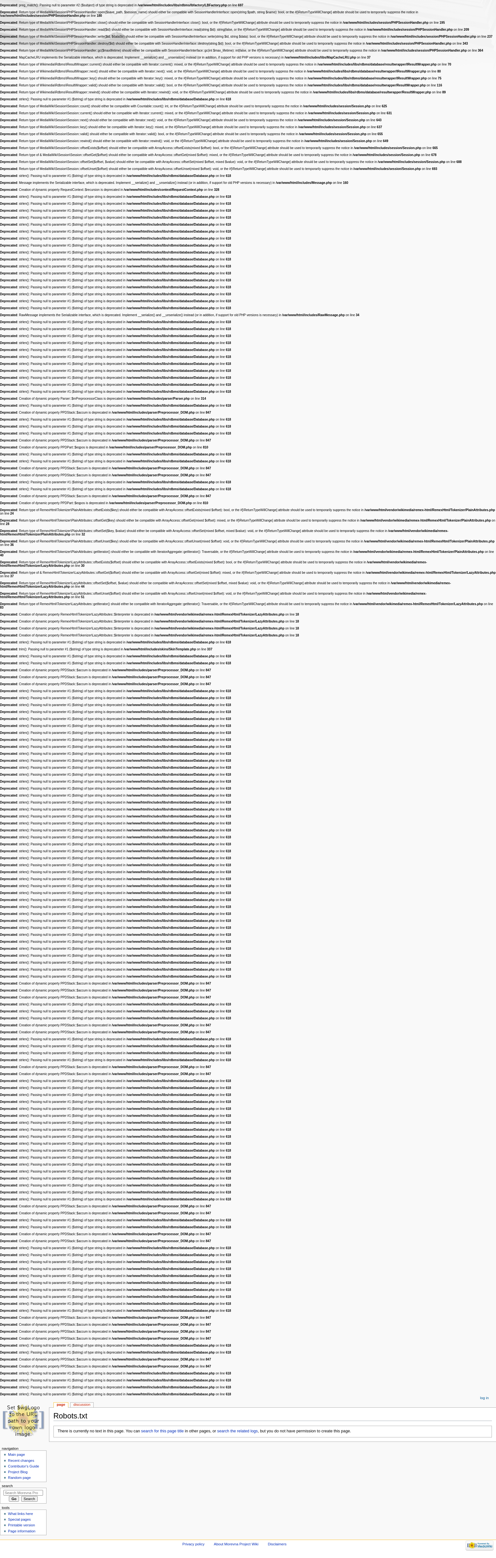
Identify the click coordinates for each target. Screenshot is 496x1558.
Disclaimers (277, 1544)
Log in (484, 1398)
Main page (16, 1454)
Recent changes (21, 1460)
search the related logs (237, 1431)
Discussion (81, 1404)
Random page (19, 1478)
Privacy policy (194, 1544)
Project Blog (18, 1472)
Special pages (19, 1519)
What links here (20, 1514)
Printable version (21, 1525)
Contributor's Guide (23, 1466)
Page (61, 1404)
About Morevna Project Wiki (236, 1544)
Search (7, 1486)
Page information (21, 1531)
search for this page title (162, 1431)
